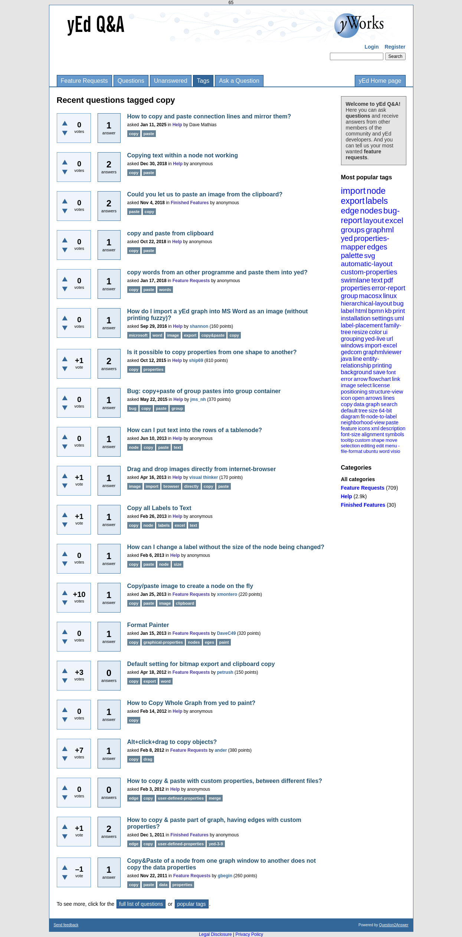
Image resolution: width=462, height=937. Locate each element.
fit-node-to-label (379, 416)
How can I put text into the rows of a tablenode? (194, 430)
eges (209, 642)
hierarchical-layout (366, 303)
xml (375, 428)
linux (390, 296)
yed (347, 238)
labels (377, 201)
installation (356, 318)
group (349, 296)
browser (171, 486)
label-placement (362, 325)
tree (362, 411)
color (375, 332)
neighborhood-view (363, 422)
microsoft (138, 335)
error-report (388, 288)
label (347, 310)
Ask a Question (239, 81)
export (353, 201)
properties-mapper (365, 242)
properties (356, 288)
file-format (352, 451)
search (389, 404)
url (389, 339)
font (391, 372)
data (359, 404)
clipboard (185, 603)
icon (346, 398)
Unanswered (170, 81)
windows (352, 345)
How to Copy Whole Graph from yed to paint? (191, 703)
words (165, 289)
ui (385, 332)
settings (383, 318)
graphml (380, 229)
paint (224, 642)
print (399, 310)
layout (373, 220)
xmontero (227, 594)
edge (350, 210)
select (364, 385)
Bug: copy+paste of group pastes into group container (204, 391)
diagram (350, 416)
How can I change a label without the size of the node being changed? (226, 547)
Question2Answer (394, 925)
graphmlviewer (382, 352)
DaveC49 (226, 633)
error (347, 379)
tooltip (347, 440)
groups (353, 229)
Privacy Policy (249, 934)
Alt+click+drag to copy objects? (172, 742)
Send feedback (66, 925)
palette (352, 255)
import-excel (381, 345)
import (353, 191)
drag (148, 759)
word (384, 451)
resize (360, 332)
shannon (199, 326)
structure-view (385, 391)
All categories (358, 479)
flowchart (379, 379)
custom (362, 440)
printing (381, 365)
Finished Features (363, 505)
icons (364, 428)
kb (388, 310)
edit (380, 445)
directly (191, 486)
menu (391, 445)
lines (389, 398)
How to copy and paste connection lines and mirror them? (209, 116)
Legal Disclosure (215, 934)
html (361, 310)
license (381, 385)
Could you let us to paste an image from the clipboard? (205, 194)
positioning (354, 391)
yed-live (375, 339)
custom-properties (369, 272)
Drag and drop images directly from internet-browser (201, 469)
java (346, 359)
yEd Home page (380, 81)
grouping (352, 339)
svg (369, 255)
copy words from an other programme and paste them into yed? (217, 272)
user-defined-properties (181, 798)
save (379, 372)
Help (346, 496)
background (356, 372)
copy (347, 404)
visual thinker (203, 477)
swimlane (355, 280)
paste (392, 422)
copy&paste (213, 335)
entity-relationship (360, 362)
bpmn (376, 310)
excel (394, 220)
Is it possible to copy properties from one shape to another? (212, 352)
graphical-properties (163, 642)
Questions (131, 81)
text (377, 280)
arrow (361, 379)
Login (371, 47)
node (376, 191)
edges (377, 247)
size (373, 411)
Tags (203, 81)
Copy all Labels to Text (159, 508)
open (358, 398)
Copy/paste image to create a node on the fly (190, 586)
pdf (388, 280)
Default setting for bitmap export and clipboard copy (201, 664)
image (348, 385)
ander (221, 750)
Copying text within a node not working (182, 155)
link (396, 379)
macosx (370, 296)
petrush (225, 672)
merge (215, 798)
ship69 (196, 360)
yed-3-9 (216, 844)
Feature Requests (84, 81)
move (391, 440)
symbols (394, 434)
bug (398, 303)
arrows (374, 398)
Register (394, 47)
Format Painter (148, 625)
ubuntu (370, 451)
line (357, 359)
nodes (371, 210)
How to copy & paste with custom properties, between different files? (224, 781)
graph (373, 404)
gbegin (225, 875)
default (349, 410)
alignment (372, 434)
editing (368, 445)
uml (399, 318)
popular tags (191, 904)
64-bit (385, 411)
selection (350, 445)
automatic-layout (367, 264)
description (393, 428)
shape (377, 440)
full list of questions (141, 904)
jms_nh (198, 399)
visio (395, 451)
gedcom (351, 352)
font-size (351, 434)
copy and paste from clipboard (170, 233)
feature (349, 428)
